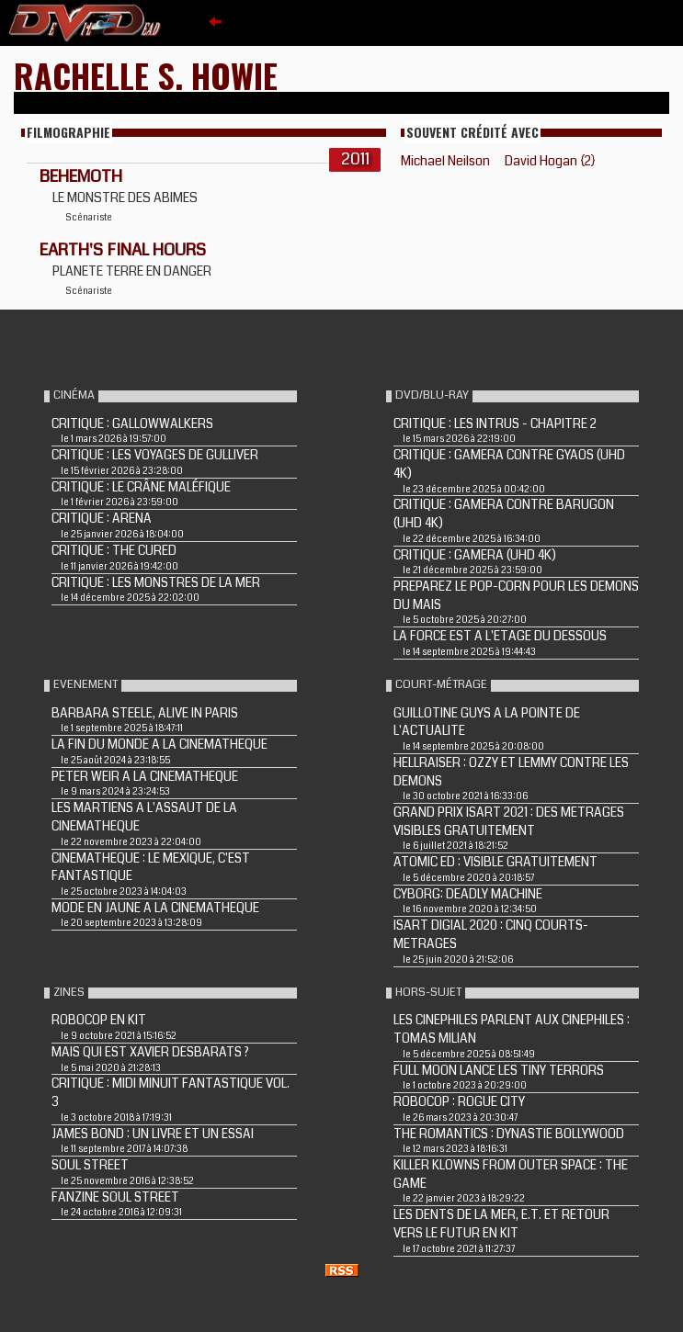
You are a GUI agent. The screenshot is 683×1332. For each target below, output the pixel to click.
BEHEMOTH (81, 176)
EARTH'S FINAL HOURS (123, 250)
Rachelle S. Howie (146, 75)
